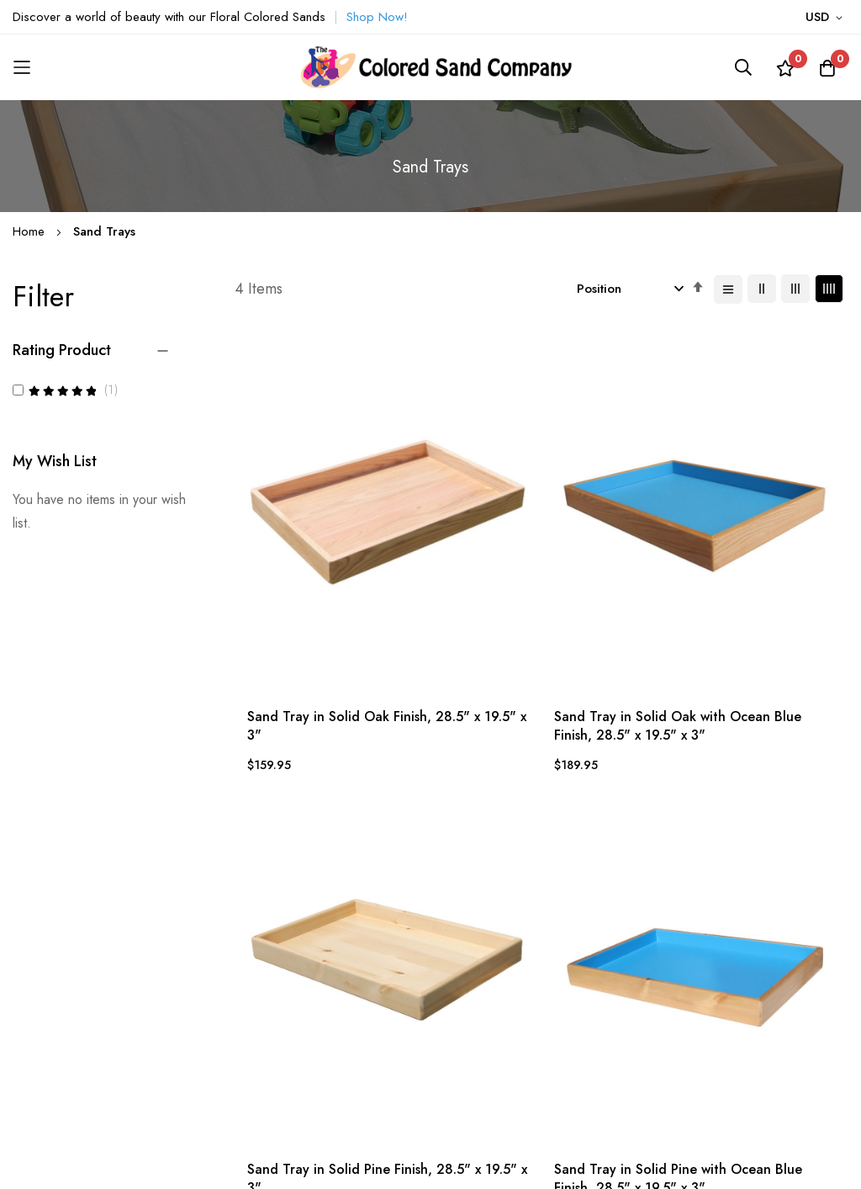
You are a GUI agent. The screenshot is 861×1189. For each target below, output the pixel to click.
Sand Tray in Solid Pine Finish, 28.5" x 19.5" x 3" (612, 548)
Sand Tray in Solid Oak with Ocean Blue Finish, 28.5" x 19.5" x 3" (459, 557)
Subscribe (715, 1036)
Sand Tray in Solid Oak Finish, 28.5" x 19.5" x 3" (305, 548)
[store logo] (430, 67)
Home (31, 231)
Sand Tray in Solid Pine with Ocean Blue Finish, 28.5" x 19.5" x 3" (766, 557)
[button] (827, 17)
